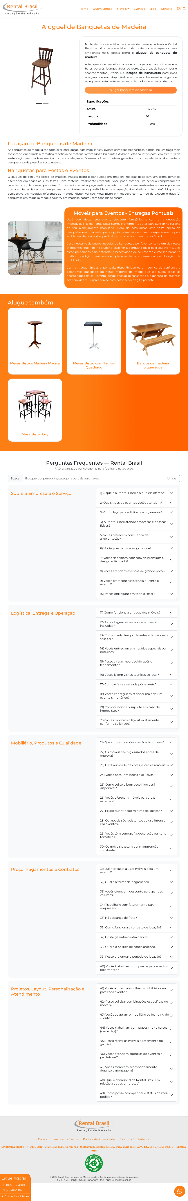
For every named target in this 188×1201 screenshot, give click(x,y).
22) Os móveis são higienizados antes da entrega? (129, 768)
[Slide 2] (45, 104)
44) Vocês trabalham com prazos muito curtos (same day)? (133, 1044)
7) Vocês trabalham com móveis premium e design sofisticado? (132, 574)
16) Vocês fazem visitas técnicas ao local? (129, 689)
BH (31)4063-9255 (160, 1161)
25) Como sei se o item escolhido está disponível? (127, 800)
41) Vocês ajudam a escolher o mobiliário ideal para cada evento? (133, 1004)
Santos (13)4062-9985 (109, 1161)
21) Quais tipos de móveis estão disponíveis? (132, 757)
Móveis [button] (120, 8)
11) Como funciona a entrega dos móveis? (130, 627)
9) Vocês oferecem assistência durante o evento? (129, 597)
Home (79, 8)
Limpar (172, 493)
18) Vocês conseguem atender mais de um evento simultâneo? (131, 710)
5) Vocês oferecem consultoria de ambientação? (124, 551)
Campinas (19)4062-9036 (80, 1161)
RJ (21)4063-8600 (54, 1161)
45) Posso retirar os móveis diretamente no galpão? (131, 1057)
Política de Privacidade (99, 1153)
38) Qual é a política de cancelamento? (128, 961)
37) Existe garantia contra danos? (124, 952)
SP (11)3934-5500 (33, 1161)
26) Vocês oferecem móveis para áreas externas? (128, 814)
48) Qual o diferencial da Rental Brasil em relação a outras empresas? (130, 1096)
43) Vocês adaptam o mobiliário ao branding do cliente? (134, 1030)
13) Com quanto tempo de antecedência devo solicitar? (134, 651)
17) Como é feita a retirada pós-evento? (128, 699)
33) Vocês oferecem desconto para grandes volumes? (131, 907)
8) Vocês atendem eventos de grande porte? (132, 585)
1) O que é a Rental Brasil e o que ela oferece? (133, 507)
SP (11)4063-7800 (11, 1161)
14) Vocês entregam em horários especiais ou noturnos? (133, 664)
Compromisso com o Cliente (58, 1153)
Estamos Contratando (135, 1153)
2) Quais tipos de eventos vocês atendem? (131, 517)
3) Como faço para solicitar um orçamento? (131, 527)
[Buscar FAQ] (94, 493)
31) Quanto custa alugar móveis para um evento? (129, 884)
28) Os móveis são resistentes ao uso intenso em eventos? (132, 836)
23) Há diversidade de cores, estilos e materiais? (134, 780)
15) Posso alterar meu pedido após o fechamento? (126, 677)
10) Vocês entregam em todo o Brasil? (127, 608)
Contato (166, 8)
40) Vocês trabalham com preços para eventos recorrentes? (134, 982)
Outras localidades (16, 1196)
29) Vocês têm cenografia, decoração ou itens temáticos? (133, 849)
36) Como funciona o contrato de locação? (130, 942)
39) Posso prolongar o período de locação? (130, 971)
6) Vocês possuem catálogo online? (125, 563)
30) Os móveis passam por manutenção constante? (129, 862)
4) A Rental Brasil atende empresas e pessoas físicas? (133, 538)
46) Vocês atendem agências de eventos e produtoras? (131, 1070)
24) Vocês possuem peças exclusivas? (127, 789)
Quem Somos (99, 8)
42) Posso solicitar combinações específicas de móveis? (134, 1017)
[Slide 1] (39, 104)
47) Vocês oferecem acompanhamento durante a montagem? (128, 1083)
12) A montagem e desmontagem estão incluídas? (129, 638)
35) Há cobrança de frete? (118, 932)
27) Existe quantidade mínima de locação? (131, 825)
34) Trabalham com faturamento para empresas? (127, 920)
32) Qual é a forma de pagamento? (125, 896)
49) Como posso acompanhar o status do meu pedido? (134, 1109)
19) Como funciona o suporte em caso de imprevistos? (130, 723)
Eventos (138, 8)
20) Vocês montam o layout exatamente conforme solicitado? (129, 736)
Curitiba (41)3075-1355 (136, 1161)
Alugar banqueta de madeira (131, 94)
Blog (152, 8)
